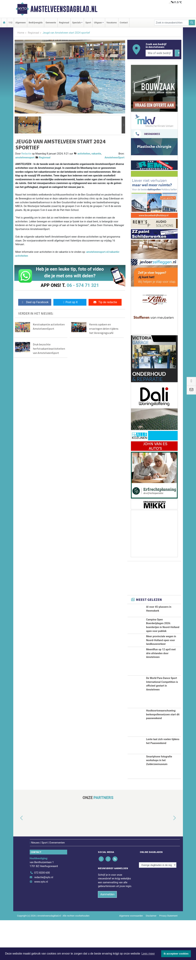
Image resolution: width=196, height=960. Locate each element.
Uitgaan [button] (98, 22)
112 (10, 22)
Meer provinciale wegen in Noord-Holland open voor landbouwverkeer (161, 660)
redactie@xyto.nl (43, 916)
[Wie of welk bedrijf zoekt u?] (159, 53)
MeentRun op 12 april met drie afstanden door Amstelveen (161, 693)
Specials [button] (76, 22)
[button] (16, 124)
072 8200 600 (42, 912)
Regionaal (64, 22)
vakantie (96, 153)
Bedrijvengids (36, 22)
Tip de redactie (105, 302)
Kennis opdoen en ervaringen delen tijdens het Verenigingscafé (103, 329)
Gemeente (51, 22)
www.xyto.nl (41, 921)
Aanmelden (107, 934)
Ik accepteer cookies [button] (176, 953)
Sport (88, 22)
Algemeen (20, 22)
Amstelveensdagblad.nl (63, 9)
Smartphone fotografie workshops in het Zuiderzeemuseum (159, 800)
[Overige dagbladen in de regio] (157, 905)
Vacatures (112, 22)
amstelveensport (25, 157)
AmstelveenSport (114, 157)
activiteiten (83, 153)
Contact (124, 22)
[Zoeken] (192, 22)
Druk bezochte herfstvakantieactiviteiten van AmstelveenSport (49, 349)
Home (20, 32)
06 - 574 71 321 (83, 285)
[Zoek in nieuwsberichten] (171, 22)
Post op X (70, 302)
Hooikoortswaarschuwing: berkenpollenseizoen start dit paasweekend (163, 754)
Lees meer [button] (148, 953)
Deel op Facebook (35, 302)
